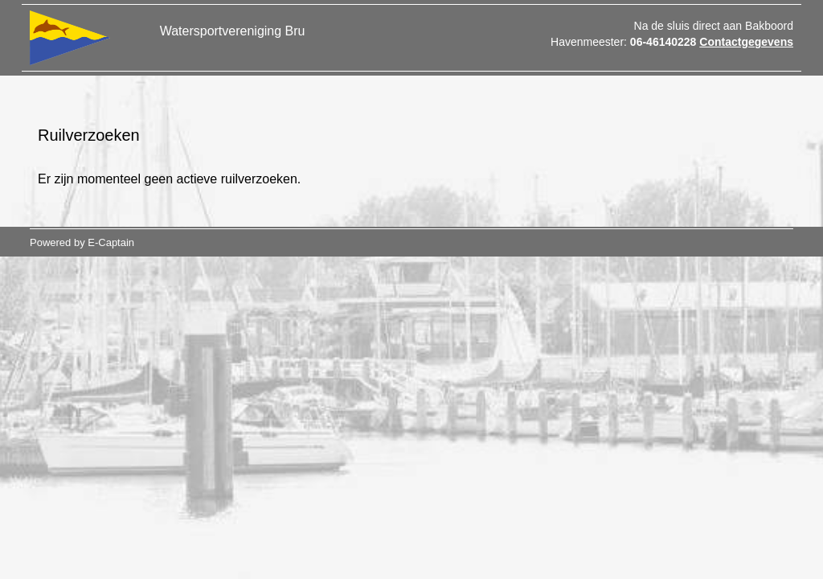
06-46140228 (663, 41)
